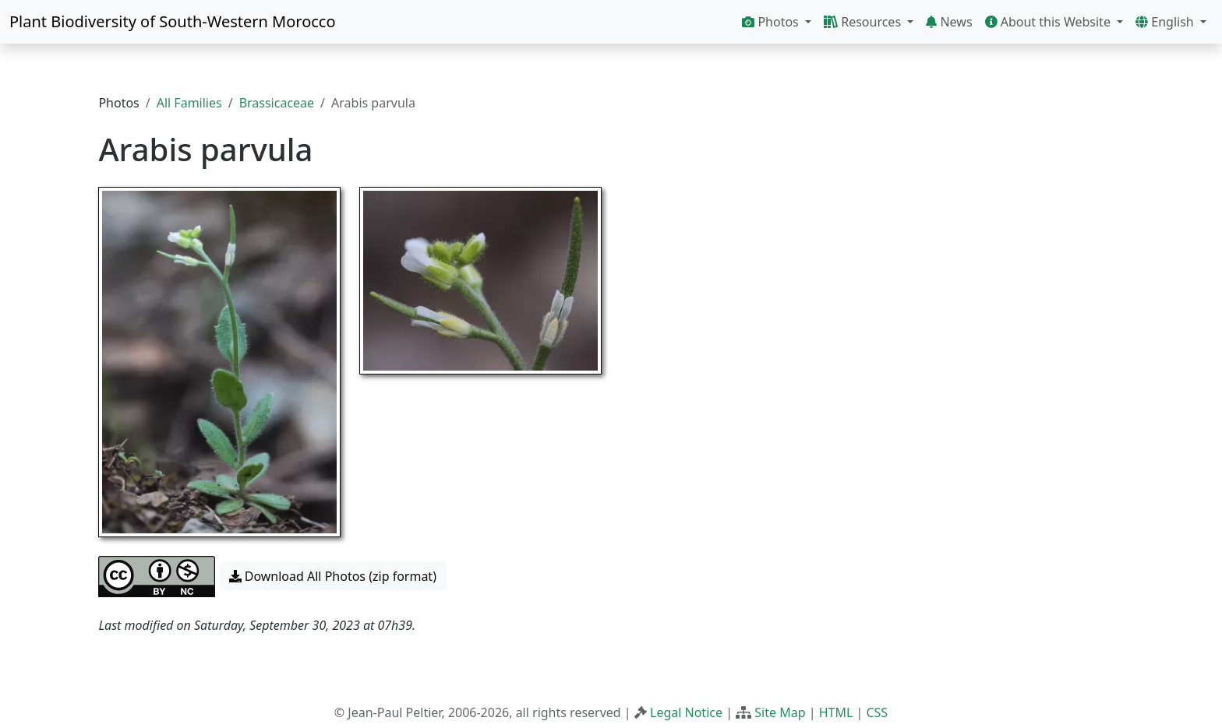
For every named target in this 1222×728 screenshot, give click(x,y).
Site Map (779, 712)
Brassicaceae (276, 102)
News (949, 21)
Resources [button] (864, 21)
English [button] (1166, 21)
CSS (877, 712)
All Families (189, 102)
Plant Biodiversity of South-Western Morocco (172, 21)
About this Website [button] (1049, 21)
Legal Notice (686, 712)
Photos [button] (772, 21)
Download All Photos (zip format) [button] (332, 576)
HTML (836, 712)
